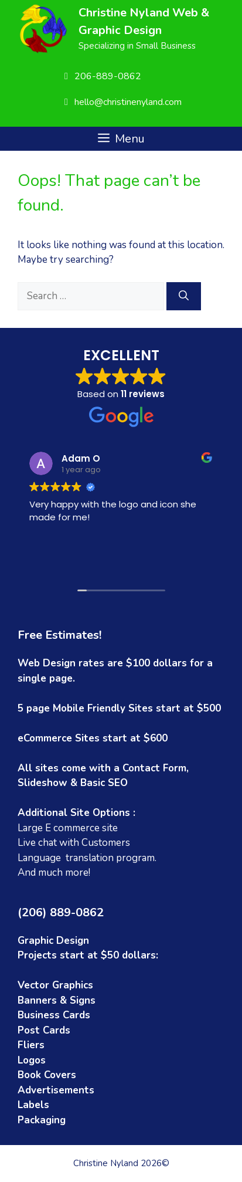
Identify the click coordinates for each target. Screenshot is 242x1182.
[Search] (183, 296)
